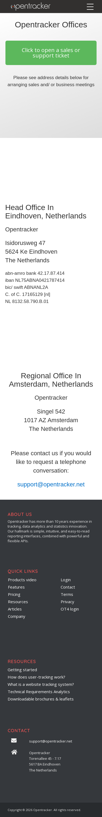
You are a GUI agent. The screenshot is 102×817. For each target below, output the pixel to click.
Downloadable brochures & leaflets (41, 699)
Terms (67, 594)
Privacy (67, 601)
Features (16, 587)
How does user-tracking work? (36, 677)
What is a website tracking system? (41, 684)
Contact (68, 587)
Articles (15, 609)
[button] (51, 53)
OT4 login (70, 609)
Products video (22, 579)
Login (66, 579)
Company (16, 616)
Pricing (14, 594)
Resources (18, 601)
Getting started (22, 669)
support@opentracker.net (51, 484)
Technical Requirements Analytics (39, 691)
